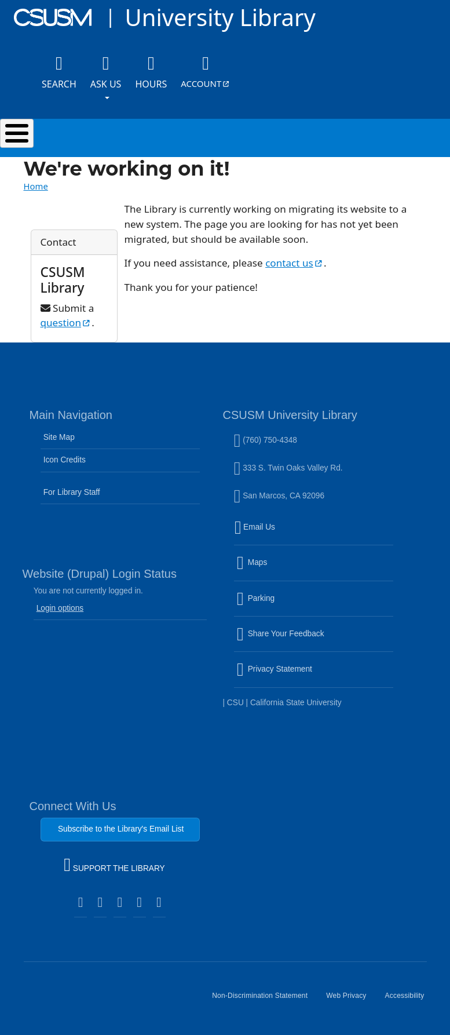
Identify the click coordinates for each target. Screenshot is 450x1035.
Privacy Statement (299, 676)
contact (294, 262)
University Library (220, 17)
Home (36, 186)
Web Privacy (350, 1000)
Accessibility (409, 1000)
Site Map (59, 437)
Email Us (315, 534)
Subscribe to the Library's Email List (121, 829)
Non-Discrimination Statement (264, 1000)
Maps (277, 569)
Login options (60, 608)
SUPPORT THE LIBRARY (114, 866)
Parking (280, 605)
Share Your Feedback (280, 633)
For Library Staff (71, 492)
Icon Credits (64, 459)
